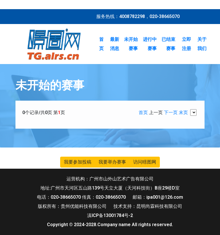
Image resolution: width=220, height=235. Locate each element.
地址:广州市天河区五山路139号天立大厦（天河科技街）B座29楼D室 (110, 188)
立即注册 (186, 44)
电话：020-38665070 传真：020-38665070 (81, 197)
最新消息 (114, 44)
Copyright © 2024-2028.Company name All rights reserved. (110, 224)
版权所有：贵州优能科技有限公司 (72, 206)
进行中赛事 (150, 44)
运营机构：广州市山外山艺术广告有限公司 (110, 179)
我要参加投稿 (77, 162)
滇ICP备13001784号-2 (110, 215)
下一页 (171, 112)
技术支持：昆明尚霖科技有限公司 (147, 206)
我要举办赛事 (112, 162)
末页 (183, 112)
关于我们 (202, 44)
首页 (101, 44)
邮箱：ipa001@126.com (158, 197)
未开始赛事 (131, 44)
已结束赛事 (168, 44)
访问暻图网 (144, 162)
